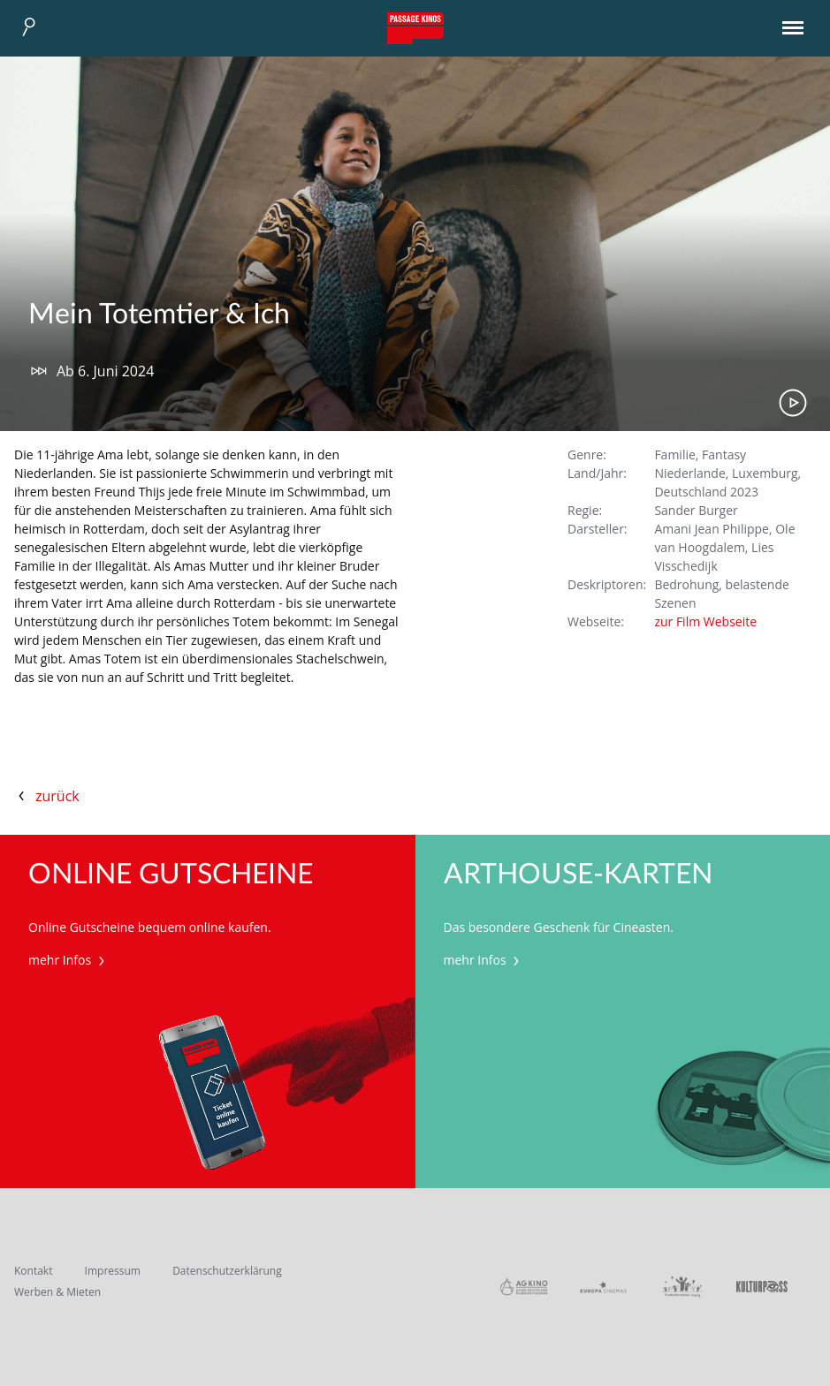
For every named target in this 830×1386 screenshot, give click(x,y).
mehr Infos (68, 959)
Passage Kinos (415, 28)
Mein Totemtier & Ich (159, 314)
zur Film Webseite (705, 621)
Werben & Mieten (57, 1291)
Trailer (793, 403)
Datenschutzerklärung (227, 1270)
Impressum (113, 1270)
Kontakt (33, 1270)
